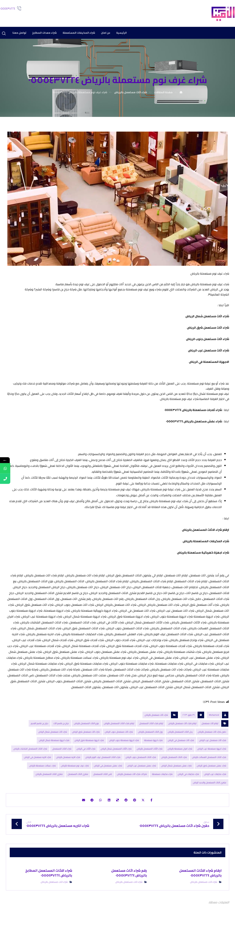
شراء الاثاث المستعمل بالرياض (174, 768)
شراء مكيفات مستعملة (162, 785)
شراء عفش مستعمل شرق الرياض (211, 776)
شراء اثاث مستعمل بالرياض (156, 726)
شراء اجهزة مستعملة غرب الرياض (211, 759)
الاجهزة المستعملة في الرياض (209, 366)
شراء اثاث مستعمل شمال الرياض (207, 321)
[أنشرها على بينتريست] (137, 811)
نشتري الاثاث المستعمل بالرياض (49, 785)
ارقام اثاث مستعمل (210, 734)
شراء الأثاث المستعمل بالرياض (149, 759)
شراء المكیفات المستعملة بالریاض (206, 551)
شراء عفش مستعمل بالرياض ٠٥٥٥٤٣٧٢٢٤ (194, 430)
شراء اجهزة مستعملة (153, 751)
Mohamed (214, 726)
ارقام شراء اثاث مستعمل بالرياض (182, 734)
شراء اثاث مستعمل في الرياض (181, 751)
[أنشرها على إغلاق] (147, 811)
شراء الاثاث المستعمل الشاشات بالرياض (30, 759)
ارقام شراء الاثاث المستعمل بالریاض (205, 540)
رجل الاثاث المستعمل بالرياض (180, 742)
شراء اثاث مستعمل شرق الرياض (208, 332)
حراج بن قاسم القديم (39, 734)
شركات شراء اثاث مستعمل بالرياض (132, 785)
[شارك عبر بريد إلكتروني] (78, 811)
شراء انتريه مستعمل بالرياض (68, 768)
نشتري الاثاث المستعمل (78, 785)
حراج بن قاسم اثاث (61, 734)
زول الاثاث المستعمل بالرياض (150, 742)
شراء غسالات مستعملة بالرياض (42, 776)
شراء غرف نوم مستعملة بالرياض (75, 776)
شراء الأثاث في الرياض (86, 759)
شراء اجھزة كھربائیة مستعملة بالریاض (203, 562)
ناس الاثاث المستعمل (102, 785)
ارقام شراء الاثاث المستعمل (151, 734)
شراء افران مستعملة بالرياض (180, 759)
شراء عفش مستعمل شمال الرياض (176, 776)
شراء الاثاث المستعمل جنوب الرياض (141, 768)
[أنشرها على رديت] (127, 811)
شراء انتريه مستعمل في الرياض (37, 768)
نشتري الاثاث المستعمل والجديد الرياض (209, 793)
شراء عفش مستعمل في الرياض (108, 776)
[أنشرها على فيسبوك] (157, 811)
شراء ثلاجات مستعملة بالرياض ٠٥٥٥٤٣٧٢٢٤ (193, 418)
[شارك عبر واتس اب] (97, 811)
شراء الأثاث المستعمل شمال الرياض (116, 759)
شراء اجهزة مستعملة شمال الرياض (54, 751)
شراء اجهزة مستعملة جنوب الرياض (124, 751)
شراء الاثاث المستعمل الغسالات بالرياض (209, 768)
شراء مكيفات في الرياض (188, 785)
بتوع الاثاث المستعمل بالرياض (86, 734)
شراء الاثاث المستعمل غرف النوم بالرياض (102, 768)
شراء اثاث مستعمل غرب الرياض (208, 355)
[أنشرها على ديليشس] (117, 811)
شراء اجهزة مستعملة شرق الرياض (89, 751)
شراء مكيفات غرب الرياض (215, 785)
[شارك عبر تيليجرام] (87, 811)
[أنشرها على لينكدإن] (107, 811)
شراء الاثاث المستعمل (61, 759)
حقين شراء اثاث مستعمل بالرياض (212, 742)
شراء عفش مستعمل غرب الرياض (141, 776)
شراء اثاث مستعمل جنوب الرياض (207, 344)
